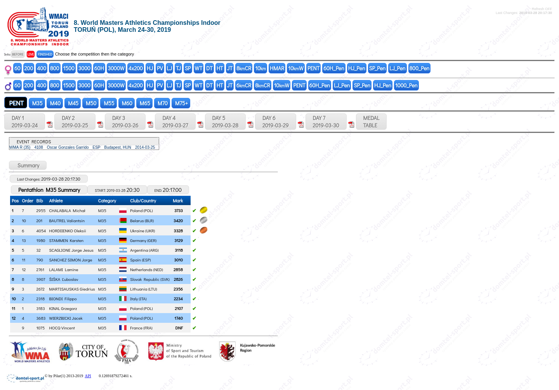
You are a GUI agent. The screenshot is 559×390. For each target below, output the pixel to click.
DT (209, 68)
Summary (27, 165)
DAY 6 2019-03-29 (275, 121)
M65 (144, 103)
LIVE (31, 54)
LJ (169, 68)
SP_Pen (377, 68)
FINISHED (45, 54)
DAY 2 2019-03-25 (75, 121)
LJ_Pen (397, 68)
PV (160, 68)
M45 (73, 103)
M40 (55, 103)
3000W (116, 68)
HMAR (277, 68)
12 (14, 318)
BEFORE (18, 54)
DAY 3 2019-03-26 (125, 121)
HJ (150, 68)
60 (17, 68)
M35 (37, 103)
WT (199, 68)
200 (28, 68)
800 (54, 68)
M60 (127, 103)
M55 (108, 103)
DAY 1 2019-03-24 (25, 121)
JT (230, 68)
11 (13, 308)
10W (296, 68)
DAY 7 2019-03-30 (326, 121)
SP (188, 68)
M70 (162, 103)
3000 (84, 68)
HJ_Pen (356, 68)
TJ (178, 68)
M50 (90, 103)
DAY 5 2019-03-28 (225, 121)
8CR (243, 68)
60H (99, 68)
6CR (243, 85)
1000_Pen (406, 85)
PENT (313, 68)
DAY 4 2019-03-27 (175, 121)
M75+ (181, 103)
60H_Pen (333, 68)
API (88, 376)
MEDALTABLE (371, 121)
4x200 (135, 68)
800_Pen (420, 68)
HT (220, 68)
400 (41, 68)
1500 (69, 68)
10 (260, 68)
